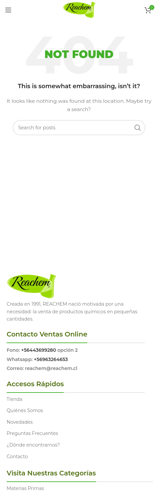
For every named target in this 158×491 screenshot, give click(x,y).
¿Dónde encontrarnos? (33, 445)
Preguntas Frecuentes (32, 433)
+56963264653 (51, 359)
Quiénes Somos (25, 410)
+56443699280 (38, 350)
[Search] (79, 127)
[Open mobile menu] (8, 10)
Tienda (14, 399)
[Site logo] (79, 10)
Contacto (17, 457)
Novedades (20, 422)
